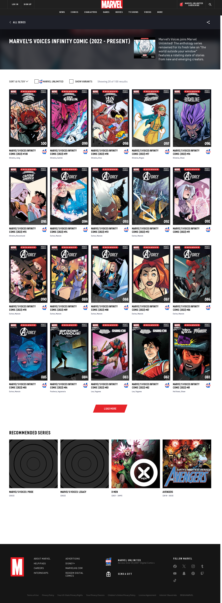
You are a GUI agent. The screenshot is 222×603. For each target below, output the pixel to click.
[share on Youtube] (175, 574)
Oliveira (12, 192)
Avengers (168, 526)
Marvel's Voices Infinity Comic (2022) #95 (22, 264)
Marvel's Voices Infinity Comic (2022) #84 (63, 420)
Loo (92, 425)
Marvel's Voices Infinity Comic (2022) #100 (22, 186)
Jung (18, 192)
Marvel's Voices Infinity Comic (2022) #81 (186, 420)
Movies (119, 12)
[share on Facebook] (175, 567)
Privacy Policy (48, 595)
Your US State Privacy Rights (70, 595)
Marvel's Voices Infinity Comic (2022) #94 (63, 264)
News (62, 12)
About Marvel (42, 558)
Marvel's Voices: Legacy (73, 526)
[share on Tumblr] (202, 567)
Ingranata (62, 425)
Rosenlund (20, 270)
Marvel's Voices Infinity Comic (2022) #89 (63, 342)
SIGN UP (27, 4)
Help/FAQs (40, 563)
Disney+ (70, 563)
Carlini (60, 192)
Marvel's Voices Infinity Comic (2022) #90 (22, 342)
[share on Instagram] (193, 567)
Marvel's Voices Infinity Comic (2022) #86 (186, 342)
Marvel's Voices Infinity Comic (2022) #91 (186, 264)
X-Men (114, 526)
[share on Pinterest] (193, 574)
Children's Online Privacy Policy (121, 595)
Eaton (52, 270)
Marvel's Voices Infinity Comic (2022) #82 (145, 420)
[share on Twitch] (202, 574)
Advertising (73, 558)
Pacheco (53, 425)
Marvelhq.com (74, 568)
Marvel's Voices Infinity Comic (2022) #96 (186, 186)
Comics (74, 12)
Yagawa (98, 425)
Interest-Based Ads (168, 595)
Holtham (176, 425)
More (160, 12)
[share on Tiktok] (175, 581)
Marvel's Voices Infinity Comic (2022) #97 (145, 186)
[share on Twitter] (184, 567)
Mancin (58, 270)
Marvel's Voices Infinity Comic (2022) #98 (104, 186)
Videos (147, 12)
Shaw (182, 192)
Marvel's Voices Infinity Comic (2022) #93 (104, 264)
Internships (41, 573)
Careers (39, 568)
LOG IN (15, 4)
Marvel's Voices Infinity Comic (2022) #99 (63, 186)
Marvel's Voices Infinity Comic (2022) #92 (145, 264)
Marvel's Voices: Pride (21, 526)
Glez (100, 192)
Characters (90, 12)
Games (106, 12)
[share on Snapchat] (184, 574)
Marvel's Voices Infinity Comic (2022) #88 (104, 342)
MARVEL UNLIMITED (53, 115)
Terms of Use (33, 595)
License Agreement (147, 595)
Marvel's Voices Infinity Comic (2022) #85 (22, 420)
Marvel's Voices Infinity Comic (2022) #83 (104, 420)
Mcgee (141, 192)
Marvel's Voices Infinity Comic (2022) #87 (145, 342)
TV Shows (133, 12)
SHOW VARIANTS (83, 115)
